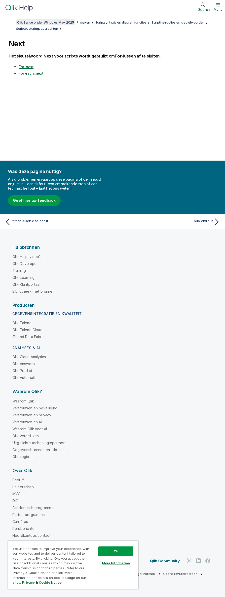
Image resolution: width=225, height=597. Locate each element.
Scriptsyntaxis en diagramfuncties (121, 22)
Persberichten (24, 528)
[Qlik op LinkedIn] (198, 561)
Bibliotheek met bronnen (33, 291)
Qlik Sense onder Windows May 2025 (45, 22)
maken (85, 22)
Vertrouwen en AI (27, 422)
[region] (73, 565)
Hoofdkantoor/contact (31, 535)
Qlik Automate (24, 377)
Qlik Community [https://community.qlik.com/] (165, 561)
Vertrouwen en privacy (31, 415)
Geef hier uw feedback (34, 200)
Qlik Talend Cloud (27, 330)
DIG (15, 501)
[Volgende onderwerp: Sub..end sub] (168, 222)
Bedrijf (18, 480)
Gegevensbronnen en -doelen (38, 450)
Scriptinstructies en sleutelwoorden (177, 22)
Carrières (20, 521)
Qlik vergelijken (25, 436)
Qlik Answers (23, 364)
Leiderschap (23, 487)
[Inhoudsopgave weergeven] (10, 22)
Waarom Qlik (23, 401)
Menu (218, 9)
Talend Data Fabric (28, 337)
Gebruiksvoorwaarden (180, 574)
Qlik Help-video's (27, 257)
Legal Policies (144, 574)
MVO (16, 494)
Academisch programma (33, 508)
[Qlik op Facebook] (208, 561)
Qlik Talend (22, 323)
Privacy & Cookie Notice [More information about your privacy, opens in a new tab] (42, 582)
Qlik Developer (25, 263)
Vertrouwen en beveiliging (34, 408)
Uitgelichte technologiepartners (39, 443)
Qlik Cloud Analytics (29, 357)
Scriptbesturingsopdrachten (37, 28)
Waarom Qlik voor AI (29, 429)
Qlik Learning (23, 277)
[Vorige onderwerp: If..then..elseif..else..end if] (57, 222)
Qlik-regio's (22, 457)
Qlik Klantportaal (26, 284)
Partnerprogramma (28, 514)
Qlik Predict (22, 371)
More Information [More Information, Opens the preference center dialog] (116, 563)
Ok (116, 551)
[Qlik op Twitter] (189, 561)
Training (19, 270)
